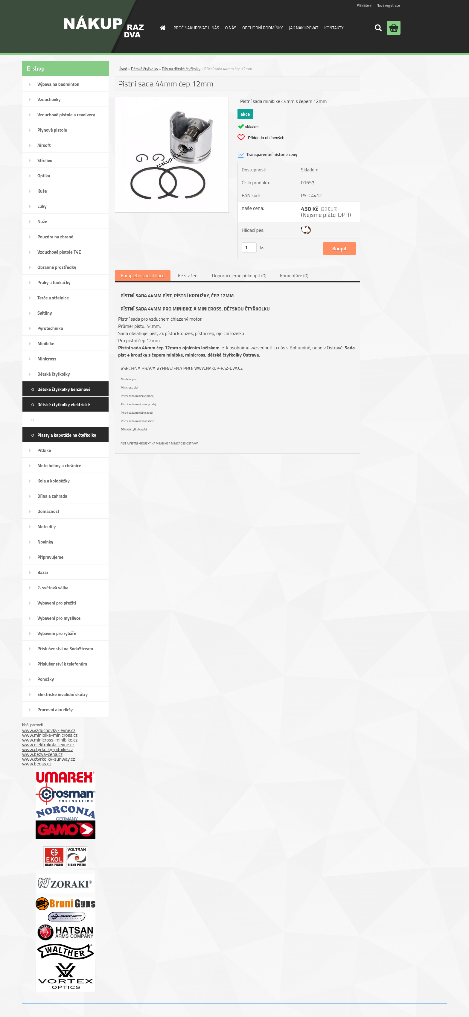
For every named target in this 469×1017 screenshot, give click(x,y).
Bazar (42, 572)
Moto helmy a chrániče (59, 465)
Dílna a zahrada (52, 496)
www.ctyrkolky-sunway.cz (48, 758)
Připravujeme (50, 557)
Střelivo (44, 160)
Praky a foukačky (53, 282)
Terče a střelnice (53, 297)
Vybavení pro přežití (56, 602)
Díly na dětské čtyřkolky (79, 419)
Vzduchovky (49, 99)
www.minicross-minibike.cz (49, 739)
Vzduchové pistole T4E (59, 252)
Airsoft (44, 145)
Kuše (42, 191)
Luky (42, 206)
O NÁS (230, 28)
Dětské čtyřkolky (53, 374)
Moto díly (46, 526)
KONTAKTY (333, 28)
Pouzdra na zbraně (55, 236)
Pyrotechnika (50, 328)
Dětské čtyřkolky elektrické (63, 404)
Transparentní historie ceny (267, 154)
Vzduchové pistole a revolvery (66, 114)
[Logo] (104, 26)
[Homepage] (162, 28)
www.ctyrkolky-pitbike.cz (47, 749)
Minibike (45, 343)
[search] (378, 28)
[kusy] (249, 247)
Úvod (123, 69)
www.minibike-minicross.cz (49, 735)
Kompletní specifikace (143, 275)
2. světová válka (52, 587)
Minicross (46, 358)
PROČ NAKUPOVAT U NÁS (196, 28)
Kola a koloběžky (53, 480)
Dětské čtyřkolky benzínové (64, 389)
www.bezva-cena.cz (42, 754)
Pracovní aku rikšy (55, 709)
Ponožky (45, 679)
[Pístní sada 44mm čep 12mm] (172, 99)
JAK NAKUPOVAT (303, 28)
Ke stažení (188, 275)
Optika (43, 175)
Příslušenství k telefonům (62, 663)
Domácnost (48, 511)
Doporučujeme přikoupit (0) (239, 275)
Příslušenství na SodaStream (65, 648)
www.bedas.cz (36, 763)
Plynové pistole (52, 130)
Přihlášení (364, 5)
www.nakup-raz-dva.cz (218, 368)
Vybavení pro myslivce (58, 618)
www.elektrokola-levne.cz (48, 744)
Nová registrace (388, 5)
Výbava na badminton (58, 84)
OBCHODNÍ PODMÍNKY (262, 28)
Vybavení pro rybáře (56, 633)
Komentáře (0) (294, 275)
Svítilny (44, 313)
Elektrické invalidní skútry (62, 694)
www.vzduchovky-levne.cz (48, 730)
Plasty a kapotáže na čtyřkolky (66, 435)
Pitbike (44, 450)
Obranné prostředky (56, 267)
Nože (42, 221)
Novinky (45, 541)
